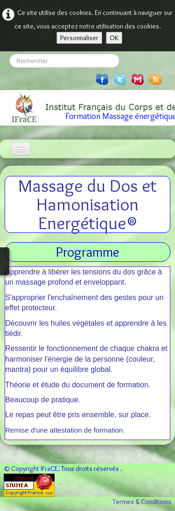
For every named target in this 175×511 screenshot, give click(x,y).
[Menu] (21, 148)
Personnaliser (79, 38)
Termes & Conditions (141, 501)
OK (114, 38)
